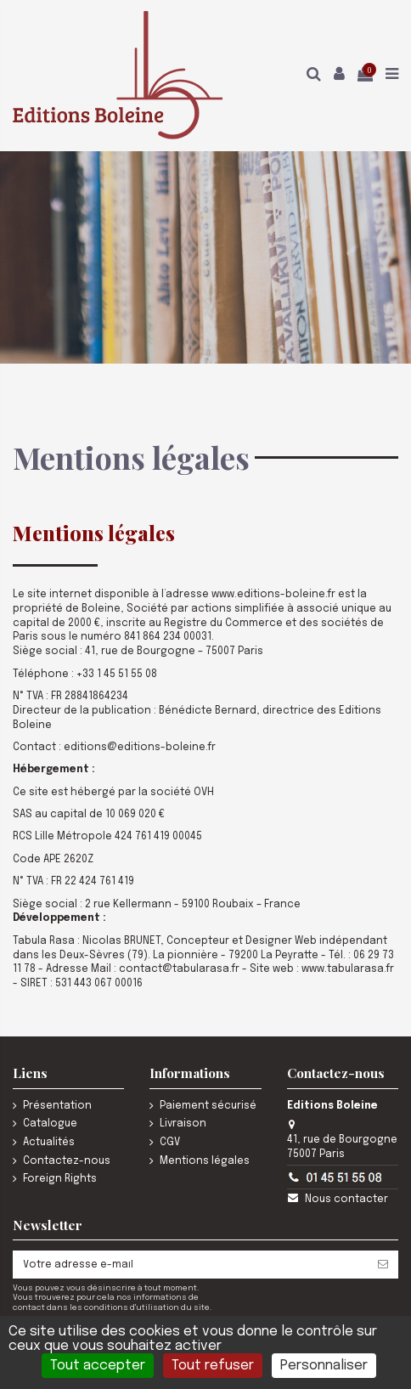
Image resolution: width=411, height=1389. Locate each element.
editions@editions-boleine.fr (140, 747)
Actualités (49, 1143)
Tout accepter (97, 1365)
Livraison (183, 1124)
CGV (170, 1143)
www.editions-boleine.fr (273, 595)
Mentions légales (205, 1161)
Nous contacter (346, 1199)
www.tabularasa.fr (347, 969)
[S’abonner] (383, 1264)
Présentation (57, 1106)
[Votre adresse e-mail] (190, 1264)
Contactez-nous (66, 1161)
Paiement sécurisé (208, 1106)
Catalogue (50, 1124)
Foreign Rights (60, 1179)
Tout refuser (213, 1365)
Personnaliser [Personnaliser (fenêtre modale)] (324, 1365)
